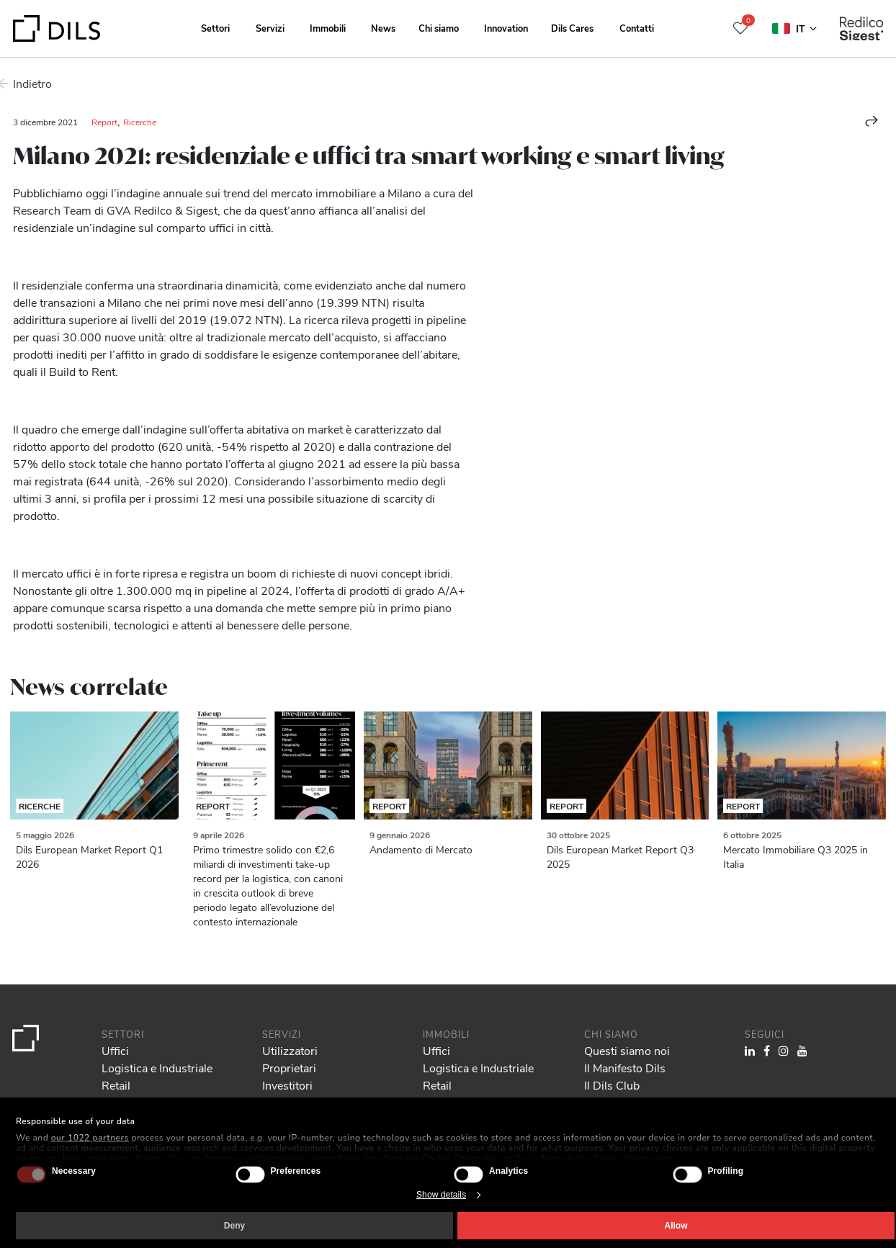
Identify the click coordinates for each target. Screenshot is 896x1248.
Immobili (328, 28)
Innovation (506, 28)
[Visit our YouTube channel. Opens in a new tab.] (802, 1050)
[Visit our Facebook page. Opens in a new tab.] (766, 1050)
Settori (215, 28)
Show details (441, 1195)
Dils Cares (572, 28)
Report (104, 121)
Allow (676, 1226)
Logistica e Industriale (157, 1067)
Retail (116, 1084)
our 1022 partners (90, 1138)
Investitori (287, 1084)
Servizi (270, 28)
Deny (234, 1226)
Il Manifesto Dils (625, 1067)
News (383, 28)
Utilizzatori (290, 1050)
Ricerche (139, 121)
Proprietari (289, 1067)
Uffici (115, 1050)
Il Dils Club (612, 1084)
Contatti (636, 28)
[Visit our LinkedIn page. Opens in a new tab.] (750, 1050)
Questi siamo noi (627, 1050)
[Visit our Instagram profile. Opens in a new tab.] (784, 1050)
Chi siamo (438, 28)
